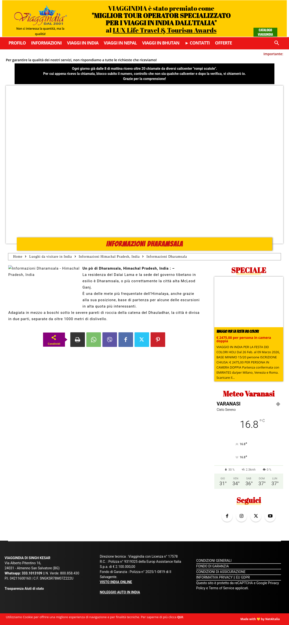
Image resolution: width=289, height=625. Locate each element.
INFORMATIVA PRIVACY (214, 577)
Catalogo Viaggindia (265, 32)
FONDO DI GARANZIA (212, 566)
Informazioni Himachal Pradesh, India (109, 256)
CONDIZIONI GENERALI (214, 561)
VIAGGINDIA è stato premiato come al (161, 19)
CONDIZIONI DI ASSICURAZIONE (221, 572)
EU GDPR (243, 577)
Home (17, 256)
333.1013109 (32, 573)
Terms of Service (221, 588)
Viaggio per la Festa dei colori (238, 331)
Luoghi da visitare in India (50, 256)
